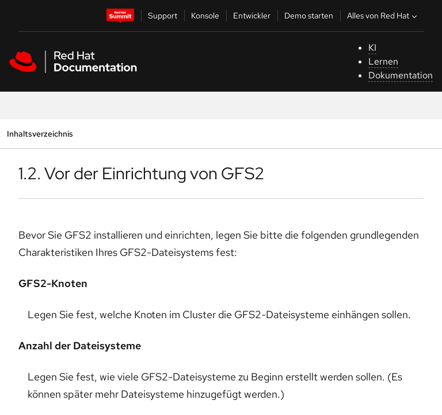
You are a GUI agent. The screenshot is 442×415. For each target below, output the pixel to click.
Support (162, 15)
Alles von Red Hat (383, 15)
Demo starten (308, 15)
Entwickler (251, 15)
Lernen (383, 61)
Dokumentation (400, 75)
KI (372, 48)
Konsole (205, 15)
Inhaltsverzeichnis (39, 133)
